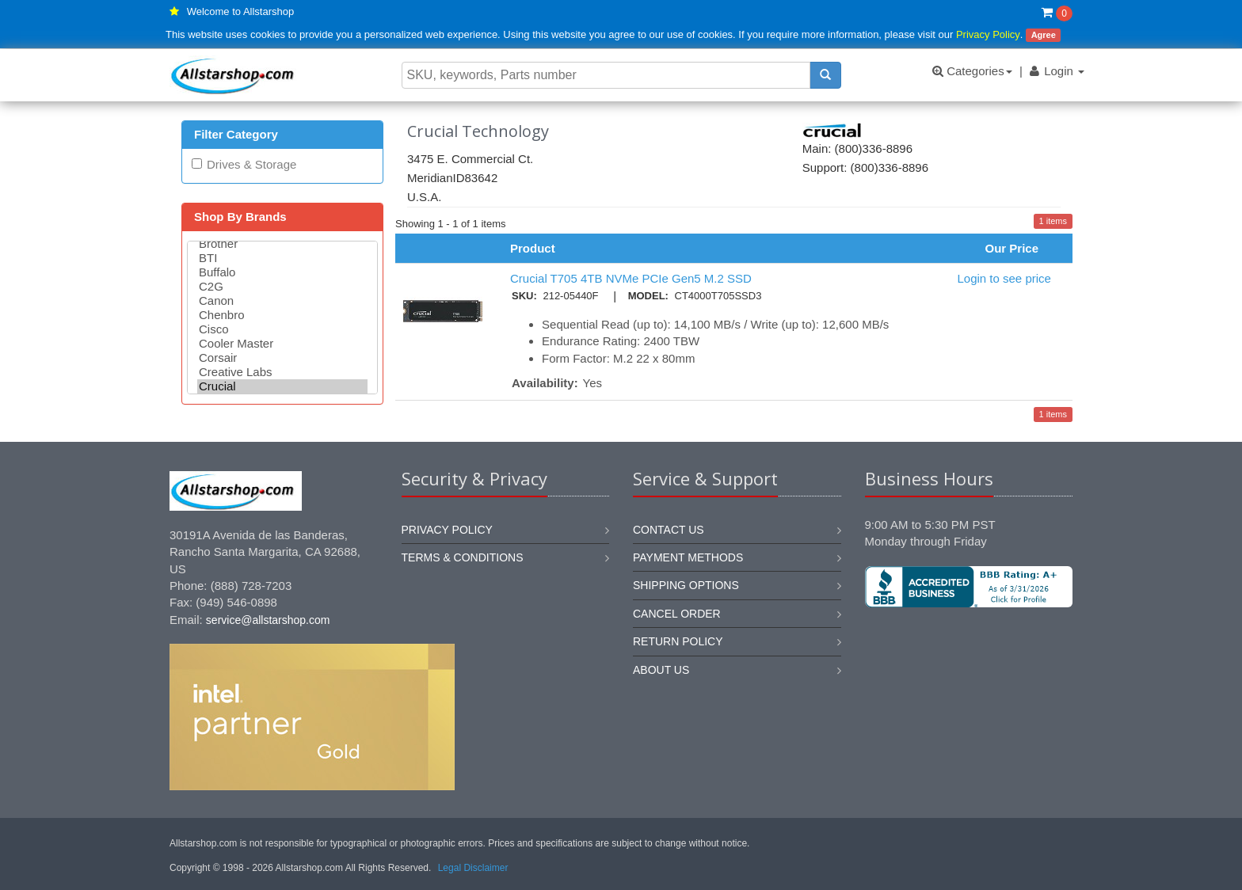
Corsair (282, 358)
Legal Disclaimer (473, 867)
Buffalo (282, 272)
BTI (282, 258)
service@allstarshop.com (268, 620)
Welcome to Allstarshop (241, 11)
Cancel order (677, 613)
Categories (972, 71)
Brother (282, 244)
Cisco (282, 329)
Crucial (282, 386)
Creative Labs (282, 372)
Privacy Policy (988, 34)
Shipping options (686, 585)
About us (661, 670)
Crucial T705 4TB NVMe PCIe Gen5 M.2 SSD (631, 278)
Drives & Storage (251, 164)
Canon (282, 301)
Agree (1043, 35)
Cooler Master (282, 344)
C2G (282, 287)
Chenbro (282, 315)
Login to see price (1003, 278)
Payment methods (688, 557)
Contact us (668, 529)
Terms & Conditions (463, 557)
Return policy (678, 641)
